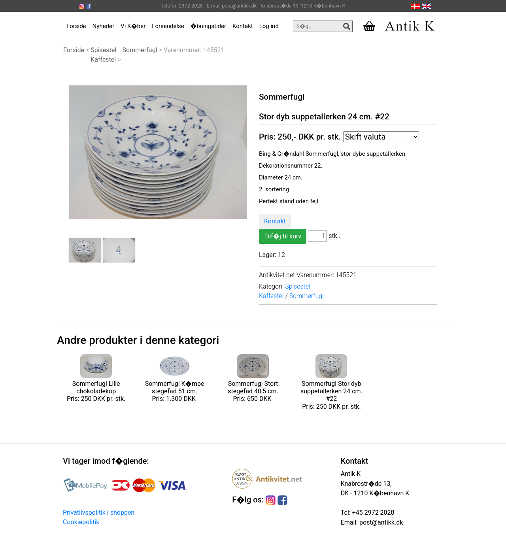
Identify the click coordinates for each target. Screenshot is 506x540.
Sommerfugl (140, 50)
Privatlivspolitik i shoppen (98, 512)
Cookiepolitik (81, 522)
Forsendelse (168, 26)
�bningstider (208, 26)
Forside (76, 26)
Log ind (269, 26)
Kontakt (242, 26)
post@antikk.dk (380, 522)
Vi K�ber (133, 26)
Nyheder (104, 26)
